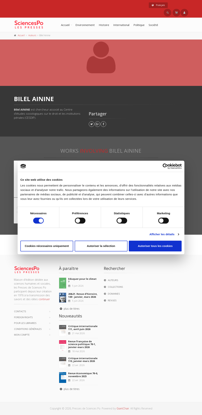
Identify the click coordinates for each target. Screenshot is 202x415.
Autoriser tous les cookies (155, 245)
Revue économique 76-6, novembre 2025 (83, 375)
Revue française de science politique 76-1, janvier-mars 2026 (82, 344)
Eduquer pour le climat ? (82, 280)
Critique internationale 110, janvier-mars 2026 (82, 360)
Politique (139, 25)
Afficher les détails (161, 234)
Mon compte (22, 334)
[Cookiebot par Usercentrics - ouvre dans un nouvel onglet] (165, 166)
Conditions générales (28, 329)
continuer (44, 299)
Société (153, 25)
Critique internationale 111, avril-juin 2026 (82, 327)
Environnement (85, 25)
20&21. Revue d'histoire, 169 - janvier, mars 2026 (82, 295)
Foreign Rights (23, 317)
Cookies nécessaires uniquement (47, 245)
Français (158, 5)
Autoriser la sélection (101, 245)
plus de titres (69, 308)
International (121, 25)
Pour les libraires (25, 323)
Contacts (20, 311)
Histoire (104, 25)
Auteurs (32, 35)
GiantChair (123, 408)
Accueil (65, 25)
